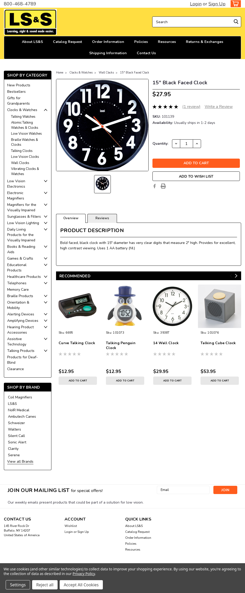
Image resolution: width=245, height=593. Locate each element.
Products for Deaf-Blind (22, 360)
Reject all (44, 585)
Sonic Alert (17, 442)
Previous (231, 276)
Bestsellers (16, 91)
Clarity (13, 448)
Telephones (16, 283)
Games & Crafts (20, 258)
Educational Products (16, 267)
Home (59, 73)
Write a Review (219, 107)
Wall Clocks (20, 163)
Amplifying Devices (22, 320)
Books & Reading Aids (21, 249)
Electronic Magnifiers (15, 195)
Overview (70, 218)
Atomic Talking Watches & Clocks (24, 125)
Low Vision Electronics (16, 184)
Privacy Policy (83, 573)
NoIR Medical (18, 410)
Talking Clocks (22, 151)
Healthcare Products (24, 276)
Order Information (108, 41)
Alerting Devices (20, 314)
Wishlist (71, 526)
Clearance (15, 369)
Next (236, 276)
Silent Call (16, 435)
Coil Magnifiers (20, 397)
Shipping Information (108, 53)
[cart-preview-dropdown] (234, 3)
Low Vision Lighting (23, 223)
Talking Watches (23, 116)
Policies (141, 41)
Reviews (102, 218)
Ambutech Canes (22, 416)
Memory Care (18, 289)
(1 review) (191, 107)
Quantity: (160, 143)
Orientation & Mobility (18, 305)
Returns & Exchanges (204, 41)
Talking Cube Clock (218, 343)
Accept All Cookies (81, 585)
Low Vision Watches (26, 133)
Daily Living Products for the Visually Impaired (21, 235)
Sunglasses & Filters (24, 216)
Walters (14, 429)
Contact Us (146, 53)
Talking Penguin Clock (120, 345)
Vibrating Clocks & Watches (25, 171)
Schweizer (16, 423)
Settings (18, 585)
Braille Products (20, 296)
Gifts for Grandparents (18, 101)
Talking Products (20, 350)
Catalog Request (67, 41)
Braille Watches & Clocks (24, 142)
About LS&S (32, 41)
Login (196, 4)
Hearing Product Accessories (20, 330)
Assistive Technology (16, 341)
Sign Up (216, 4)
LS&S (12, 403)
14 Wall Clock (166, 343)
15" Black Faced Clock (134, 73)
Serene (14, 455)
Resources (167, 41)
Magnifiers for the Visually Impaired (21, 207)
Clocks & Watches (22, 109)
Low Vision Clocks (25, 156)
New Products (18, 85)
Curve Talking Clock (77, 343)
